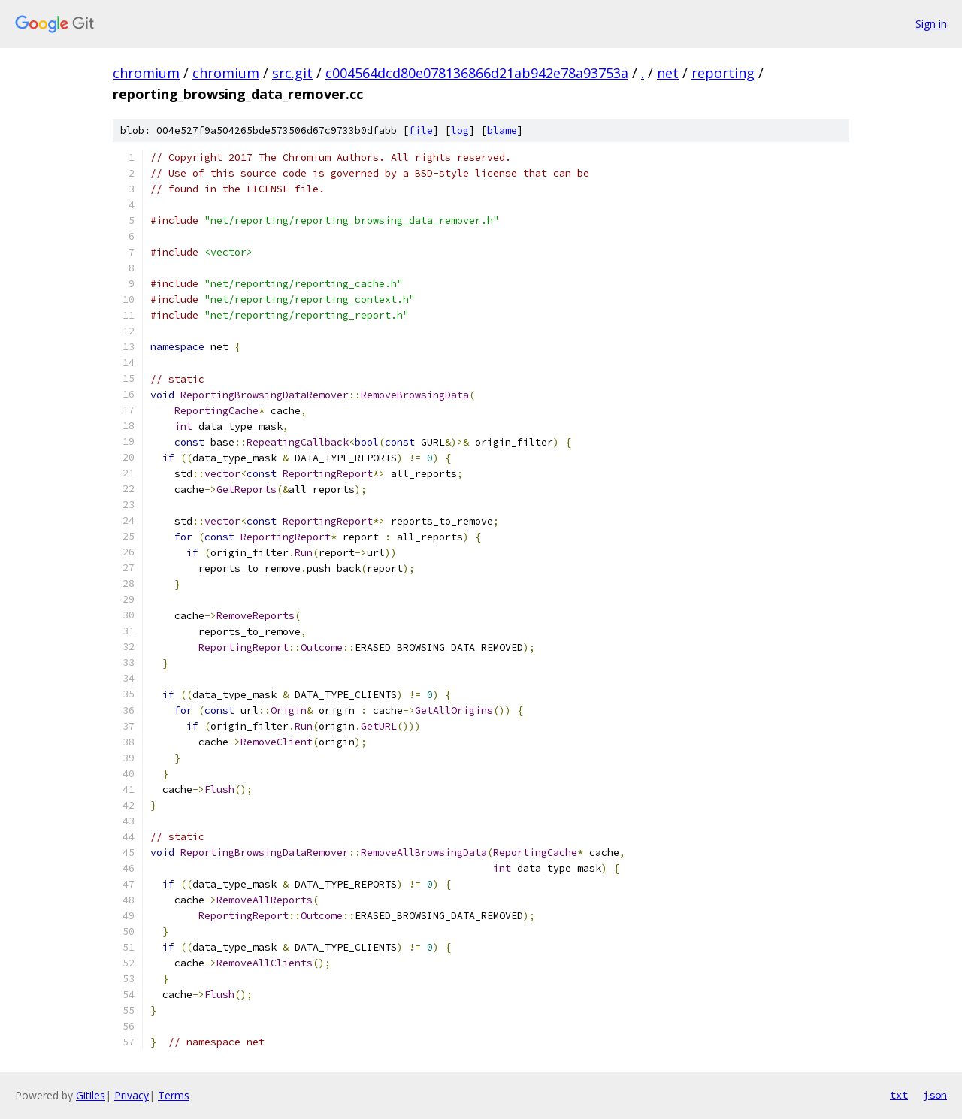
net (668, 73)
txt (899, 1095)
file (421, 130)
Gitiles (90, 1095)
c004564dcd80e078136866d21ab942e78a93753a (476, 73)
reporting (723, 73)
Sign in (931, 24)
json (935, 1095)
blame (502, 130)
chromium (146, 73)
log (460, 130)
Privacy (131, 1095)
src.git (292, 73)
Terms (173, 1095)
